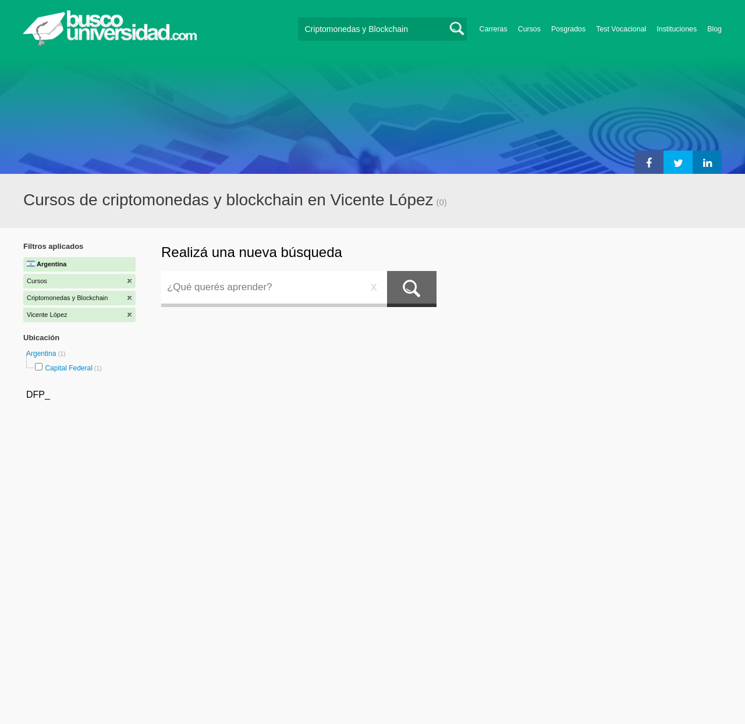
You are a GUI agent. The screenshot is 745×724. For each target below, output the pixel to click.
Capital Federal (68, 368)
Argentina (42, 353)
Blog (714, 29)
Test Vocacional (621, 29)
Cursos (529, 29)
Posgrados (568, 29)
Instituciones (677, 29)
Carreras (494, 29)
